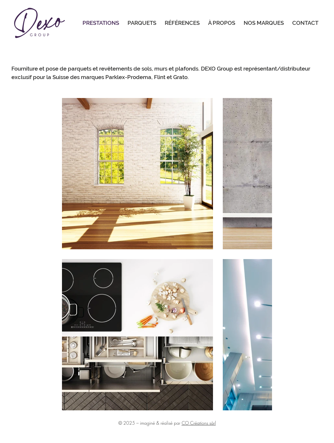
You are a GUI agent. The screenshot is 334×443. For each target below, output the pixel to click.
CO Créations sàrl (199, 423)
